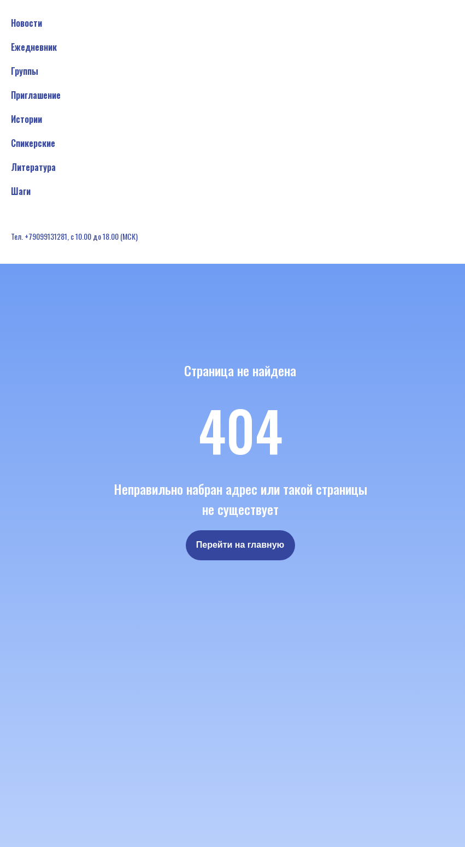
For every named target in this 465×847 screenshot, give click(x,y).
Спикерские (33, 143)
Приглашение (36, 95)
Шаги (21, 191)
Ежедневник (34, 47)
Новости (26, 22)
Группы (24, 71)
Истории (26, 119)
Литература (33, 167)
